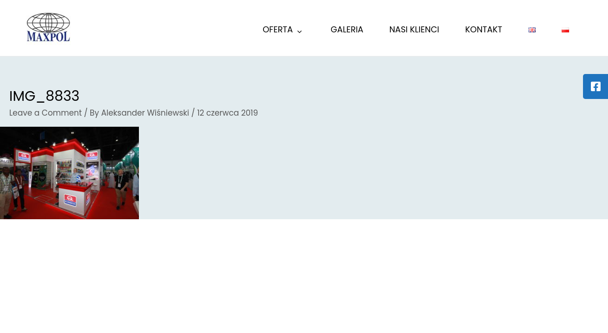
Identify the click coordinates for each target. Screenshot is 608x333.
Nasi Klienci (414, 29)
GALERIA (347, 29)
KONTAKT (483, 29)
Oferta (283, 31)
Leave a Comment (45, 112)
